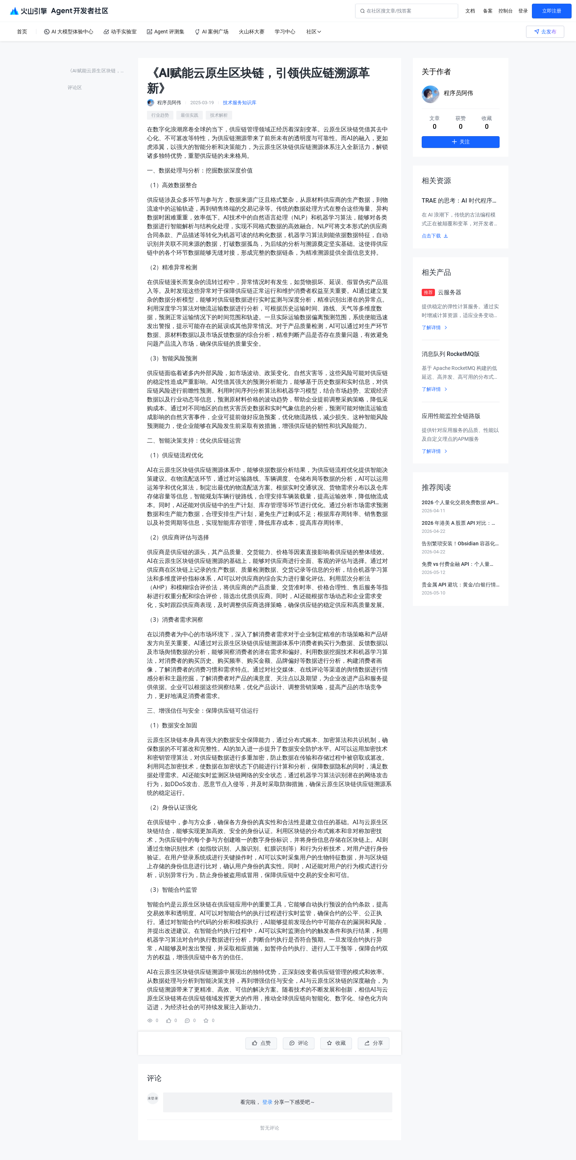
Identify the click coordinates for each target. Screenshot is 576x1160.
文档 (470, 11)
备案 (488, 11)
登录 (523, 11)
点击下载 (435, 236)
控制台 (505, 11)
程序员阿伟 (458, 93)
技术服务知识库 (239, 102)
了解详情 (435, 327)
